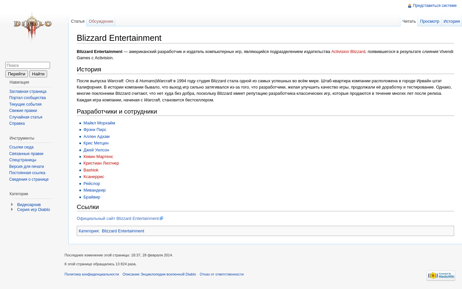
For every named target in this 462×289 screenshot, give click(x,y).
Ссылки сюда (21, 147)
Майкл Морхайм (99, 122)
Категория (88, 230)
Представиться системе (435, 5)
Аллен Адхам (96, 136)
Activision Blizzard (348, 51)
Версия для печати (26, 166)
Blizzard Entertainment (123, 230)
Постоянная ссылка (27, 173)
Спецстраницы (22, 160)
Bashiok (90, 170)
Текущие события (25, 104)
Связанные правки (26, 153)
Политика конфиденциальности (92, 274)
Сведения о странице (29, 179)
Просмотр (429, 21)
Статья (77, 21)
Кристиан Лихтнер (101, 163)
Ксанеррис (93, 176)
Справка (17, 123)
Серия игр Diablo (33, 209)
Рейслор (91, 183)
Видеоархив (29, 204)
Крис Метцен (95, 143)
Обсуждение (101, 21)
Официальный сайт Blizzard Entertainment (118, 218)
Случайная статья (25, 117)
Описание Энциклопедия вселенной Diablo (159, 274)
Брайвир (91, 197)
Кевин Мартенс (98, 156)
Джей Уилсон (96, 149)
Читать (409, 21)
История (452, 21)
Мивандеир (94, 190)
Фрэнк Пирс (94, 129)
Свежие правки (23, 110)
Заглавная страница (27, 91)
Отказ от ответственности (222, 274)
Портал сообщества (27, 97)
